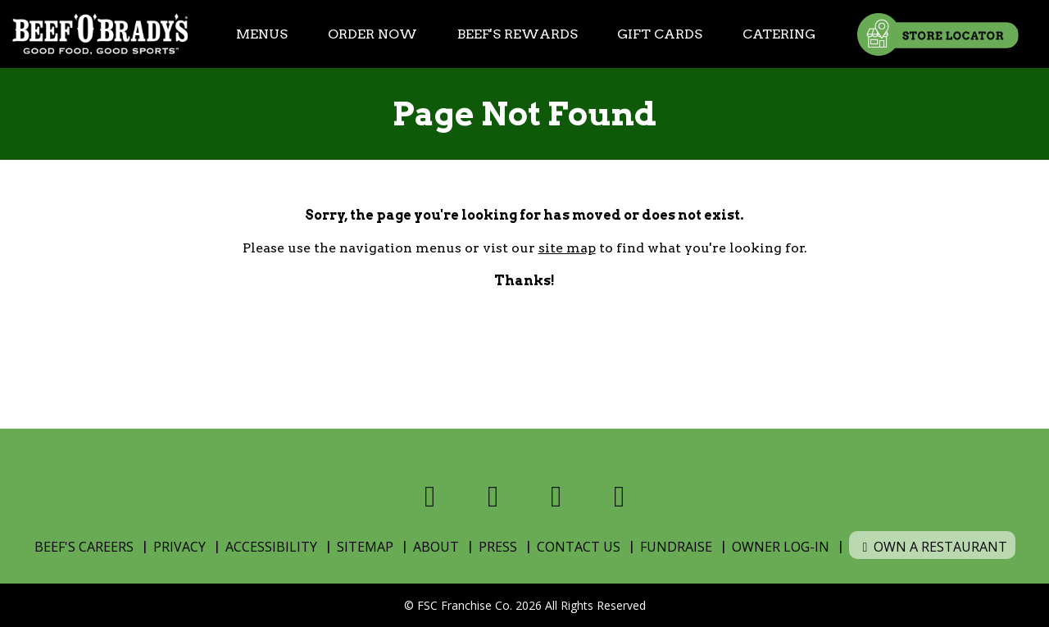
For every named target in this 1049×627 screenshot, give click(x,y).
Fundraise (676, 547)
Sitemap (365, 547)
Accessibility (271, 547)
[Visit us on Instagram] (556, 496)
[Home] (100, 34)
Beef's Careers (84, 547)
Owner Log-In (780, 547)
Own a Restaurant (932, 547)
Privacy (179, 547)
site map (567, 248)
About (436, 547)
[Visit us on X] (492, 496)
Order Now (372, 34)
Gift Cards (659, 34)
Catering (778, 34)
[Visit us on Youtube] (619, 496)
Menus (262, 34)
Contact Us (578, 547)
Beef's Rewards (517, 34)
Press (498, 547)
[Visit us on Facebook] (429, 496)
